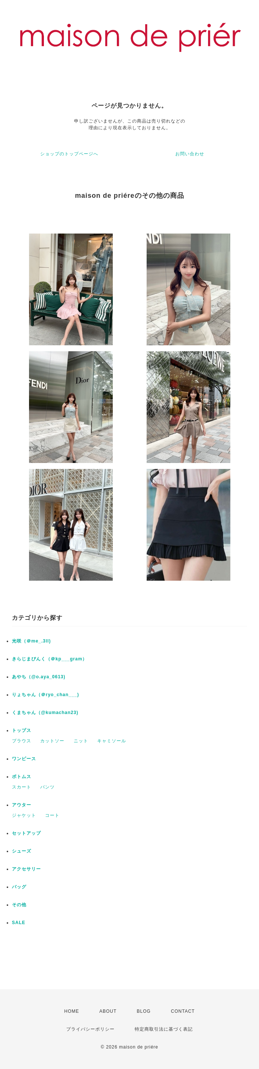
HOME (71, 1011)
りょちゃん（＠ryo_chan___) (45, 694)
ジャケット (24, 815)
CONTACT (183, 1011)
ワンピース (24, 758)
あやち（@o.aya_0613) (38, 676)
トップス (21, 730)
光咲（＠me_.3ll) (31, 641)
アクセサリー (26, 869)
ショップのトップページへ (69, 153)
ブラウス (21, 740)
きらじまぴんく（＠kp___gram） (49, 659)
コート (52, 815)
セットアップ (26, 833)
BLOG (144, 1011)
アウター (21, 805)
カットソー (52, 740)
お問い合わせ (189, 153)
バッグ (19, 886)
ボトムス (21, 776)
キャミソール (111, 740)
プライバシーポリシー (90, 1029)
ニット (81, 740)
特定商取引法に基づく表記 (164, 1029)
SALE (18, 922)
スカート (21, 787)
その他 (19, 904)
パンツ (47, 787)
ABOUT (107, 1011)
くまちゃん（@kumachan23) (45, 712)
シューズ (21, 851)
